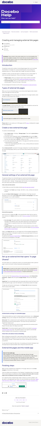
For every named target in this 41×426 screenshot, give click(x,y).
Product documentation (15, 31)
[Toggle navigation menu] (33, 2)
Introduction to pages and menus (30, 84)
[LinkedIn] (6, 393)
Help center (35, 59)
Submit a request (25, 406)
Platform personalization (34, 31)
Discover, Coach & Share (15, 235)
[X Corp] (4, 393)
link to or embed (26, 215)
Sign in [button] (36, 2)
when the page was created (28, 187)
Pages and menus (6, 33)
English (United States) (34, 422)
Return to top (5, 410)
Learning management (24, 31)
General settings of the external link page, (20, 276)
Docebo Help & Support (6, 31)
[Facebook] (2, 393)
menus (27, 123)
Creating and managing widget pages (27, 79)
